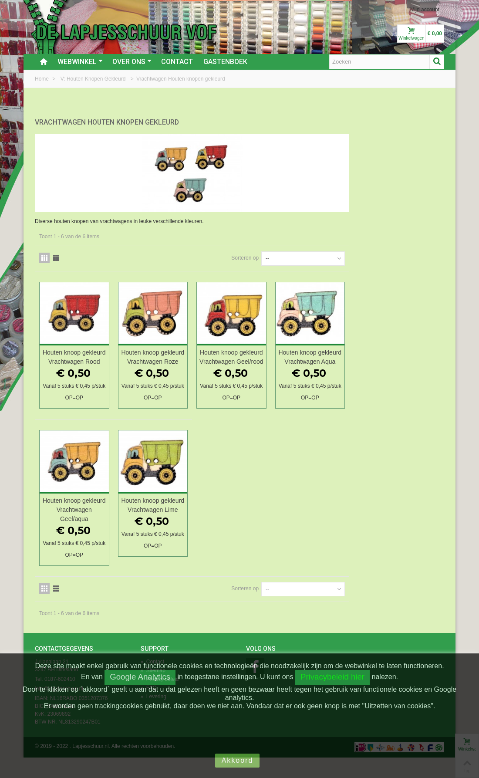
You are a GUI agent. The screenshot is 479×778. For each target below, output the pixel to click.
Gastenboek (225, 62)
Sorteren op (340, 253)
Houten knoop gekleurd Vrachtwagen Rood (178, 357)
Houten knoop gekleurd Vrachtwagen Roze (254, 357)
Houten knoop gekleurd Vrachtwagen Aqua (406, 357)
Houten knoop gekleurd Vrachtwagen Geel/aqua (178, 522)
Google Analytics (140, 676)
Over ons (132, 62)
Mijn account (424, 10)
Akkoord (237, 760)
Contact (177, 62)
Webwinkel (80, 62)
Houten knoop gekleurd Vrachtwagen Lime (254, 522)
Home (42, 79)
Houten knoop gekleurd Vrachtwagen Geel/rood (330, 357)
